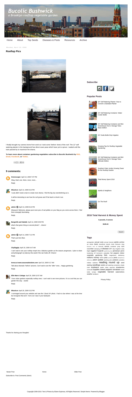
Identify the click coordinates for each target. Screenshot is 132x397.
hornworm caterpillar (102, 253)
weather (89, 274)
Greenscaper (16, 177)
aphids (116, 242)
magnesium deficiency (116, 255)
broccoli (100, 246)
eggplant (94, 251)
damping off (98, 249)
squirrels (112, 267)
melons (90, 257)
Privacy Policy (105, 279)
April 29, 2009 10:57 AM (34, 275)
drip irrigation (117, 249)
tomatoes (116, 269)
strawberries (120, 267)
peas (106, 257)
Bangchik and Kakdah (19, 222)
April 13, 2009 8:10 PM (27, 190)
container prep (115, 246)
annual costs (99, 242)
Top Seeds (33, 40)
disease (105, 249)
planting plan (108, 260)
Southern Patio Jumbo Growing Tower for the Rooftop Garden (111, 169)
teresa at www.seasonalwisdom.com (24, 263)
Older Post (78, 372)
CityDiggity (15, 248)
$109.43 (105, 224)
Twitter (25, 157)
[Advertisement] (44, 352)
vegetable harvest (106, 272)
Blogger (101, 391)
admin (13, 207)
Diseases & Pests (51, 40)
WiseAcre (14, 190)
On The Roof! (102, 201)
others (102, 257)
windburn (95, 274)
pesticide (110, 257)
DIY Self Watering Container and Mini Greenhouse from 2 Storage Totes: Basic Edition (110, 126)
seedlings (96, 265)
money (96, 257)
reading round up (109, 262)
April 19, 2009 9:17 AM (46, 263)
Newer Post (10, 372)
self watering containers (112, 265)
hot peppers (114, 253)
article (91, 244)
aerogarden (90, 242)
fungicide (100, 251)
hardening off (91, 253)
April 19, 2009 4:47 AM (28, 248)
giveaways (116, 251)
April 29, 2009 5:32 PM (27, 290)
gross (122, 251)
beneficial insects (104, 244)
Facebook (15, 157)
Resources (69, 40)
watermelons (120, 272)
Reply (13, 183)
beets (96, 244)
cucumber (90, 249)
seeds (103, 265)
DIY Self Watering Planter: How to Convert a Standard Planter (109, 103)
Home (10, 40)
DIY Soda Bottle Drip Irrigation (108, 135)
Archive (83, 40)
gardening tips (108, 251)
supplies (96, 269)
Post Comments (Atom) (23, 375)
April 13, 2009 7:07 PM (29, 177)
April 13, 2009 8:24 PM (27, 207)
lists (105, 255)
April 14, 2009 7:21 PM (27, 235)
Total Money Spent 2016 (106, 179)
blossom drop (119, 244)
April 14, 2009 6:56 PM (36, 222)
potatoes (115, 260)
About (20, 40)
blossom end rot (92, 246)
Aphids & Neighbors (105, 190)
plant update (98, 260)
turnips (94, 272)
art (88, 244)
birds (112, 244)
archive (121, 242)
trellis (88, 272)
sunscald (89, 269)
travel (122, 269)
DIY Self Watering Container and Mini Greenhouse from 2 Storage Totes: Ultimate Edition (110, 159)
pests (115, 257)
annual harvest (109, 242)
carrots (106, 246)
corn (122, 246)
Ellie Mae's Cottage (18, 275)
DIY (110, 249)
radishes (95, 263)
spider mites (104, 267)
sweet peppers (106, 269)
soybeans (95, 267)
